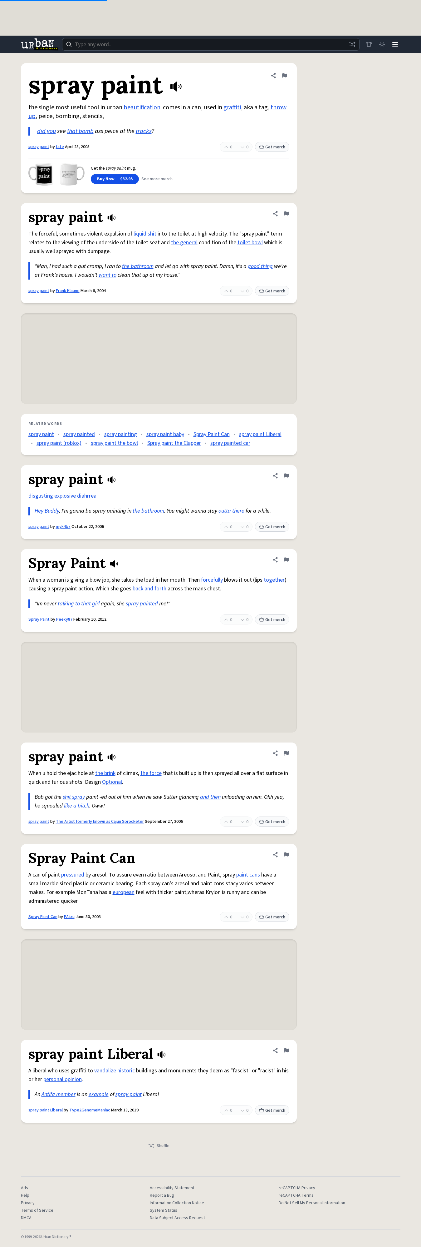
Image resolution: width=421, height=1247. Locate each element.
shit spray (74, 797)
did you (46, 131)
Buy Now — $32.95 (115, 179)
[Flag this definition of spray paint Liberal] (286, 1051)
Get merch (272, 147)
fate (60, 147)
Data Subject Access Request (177, 1218)
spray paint (38, 147)
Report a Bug (162, 1195)
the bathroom (138, 266)
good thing (260, 266)
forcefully (212, 580)
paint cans (248, 875)
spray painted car (230, 443)
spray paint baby (165, 434)
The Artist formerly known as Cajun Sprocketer (100, 821)
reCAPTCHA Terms (296, 1195)
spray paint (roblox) (59, 443)
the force (151, 773)
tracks (144, 131)
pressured (72, 875)
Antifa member (59, 1094)
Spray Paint (39, 619)
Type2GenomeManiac (89, 1110)
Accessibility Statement (172, 1188)
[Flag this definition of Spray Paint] (286, 560)
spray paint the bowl (114, 443)
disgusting (40, 496)
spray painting (120, 434)
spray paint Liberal (260, 434)
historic (126, 1071)
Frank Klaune (68, 291)
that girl (90, 604)
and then (210, 797)
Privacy (28, 1203)
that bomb (80, 131)
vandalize (105, 1071)
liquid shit (145, 234)
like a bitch (76, 806)
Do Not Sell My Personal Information (312, 1203)
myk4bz (63, 527)
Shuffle (158, 1146)
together (274, 580)
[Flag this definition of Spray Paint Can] (286, 855)
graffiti (232, 107)
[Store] (367, 44)
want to (107, 275)
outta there (231, 511)
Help (25, 1195)
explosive (65, 496)
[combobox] (210, 44)
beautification (142, 107)
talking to (69, 604)
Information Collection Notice (177, 1203)
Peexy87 (64, 619)
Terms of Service (37, 1210)
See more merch (157, 179)
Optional (112, 782)
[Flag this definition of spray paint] (284, 76)
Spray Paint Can (211, 434)
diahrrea (86, 496)
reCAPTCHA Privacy (297, 1188)
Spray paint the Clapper (174, 443)
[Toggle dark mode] (381, 44)
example (99, 1094)
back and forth (149, 589)
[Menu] (394, 44)
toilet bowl (250, 242)
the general (184, 242)
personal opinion (62, 1079)
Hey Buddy (47, 511)
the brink (105, 773)
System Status (163, 1210)
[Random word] (350, 44)
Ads (24, 1188)
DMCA (26, 1218)
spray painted (79, 434)
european (124, 892)
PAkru (69, 917)
